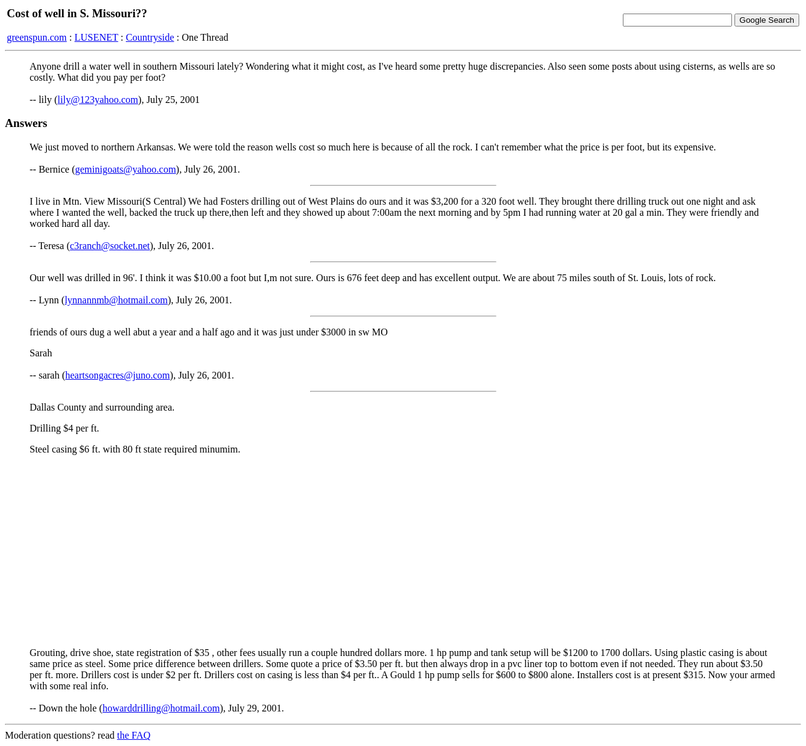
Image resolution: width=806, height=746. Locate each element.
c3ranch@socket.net (110, 245)
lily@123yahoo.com (97, 99)
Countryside (150, 37)
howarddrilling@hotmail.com (161, 708)
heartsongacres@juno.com (117, 375)
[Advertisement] (403, 551)
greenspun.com (37, 37)
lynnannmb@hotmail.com (116, 300)
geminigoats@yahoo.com (125, 169)
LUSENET (96, 37)
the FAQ (133, 735)
